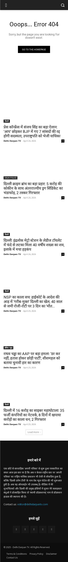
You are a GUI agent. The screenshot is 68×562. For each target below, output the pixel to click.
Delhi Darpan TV (12, 140)
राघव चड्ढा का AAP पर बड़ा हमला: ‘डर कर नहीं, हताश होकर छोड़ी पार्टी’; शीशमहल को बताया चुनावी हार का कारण (32, 358)
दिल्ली (7, 121)
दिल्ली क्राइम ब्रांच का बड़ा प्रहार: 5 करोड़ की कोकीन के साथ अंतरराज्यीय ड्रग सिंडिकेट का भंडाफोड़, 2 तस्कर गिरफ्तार (33, 188)
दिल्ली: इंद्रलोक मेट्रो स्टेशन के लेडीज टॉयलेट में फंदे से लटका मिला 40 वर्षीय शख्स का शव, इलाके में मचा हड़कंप (34, 245)
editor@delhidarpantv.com (32, 504)
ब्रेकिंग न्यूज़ (8, 347)
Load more (34, 432)
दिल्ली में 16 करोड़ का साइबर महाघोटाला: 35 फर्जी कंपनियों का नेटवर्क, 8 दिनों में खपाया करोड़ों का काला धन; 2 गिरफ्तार (34, 415)
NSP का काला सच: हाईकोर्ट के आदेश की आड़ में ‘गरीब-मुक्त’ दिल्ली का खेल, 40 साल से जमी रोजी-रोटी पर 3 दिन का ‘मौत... (33, 301)
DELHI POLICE (10, 178)
